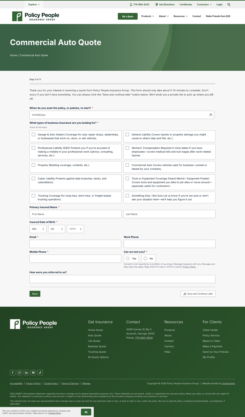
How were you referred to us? (48, 272)
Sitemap (86, 383)
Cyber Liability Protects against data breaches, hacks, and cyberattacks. (72, 180)
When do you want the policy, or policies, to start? (61, 108)
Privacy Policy (189, 267)
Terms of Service (70, 383)
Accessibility (16, 383)
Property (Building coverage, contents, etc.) (63, 165)
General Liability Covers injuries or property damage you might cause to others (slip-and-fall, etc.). (169, 136)
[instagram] (19, 372)
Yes (134, 258)
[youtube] (33, 372)
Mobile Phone (39, 251)
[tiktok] (40, 372)
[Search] (229, 4)
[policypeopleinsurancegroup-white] (33, 320)
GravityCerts (228, 383)
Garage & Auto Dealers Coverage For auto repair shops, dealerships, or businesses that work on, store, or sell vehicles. (78, 136)
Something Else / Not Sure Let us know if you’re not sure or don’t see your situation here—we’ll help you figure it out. (170, 197)
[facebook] (12, 372)
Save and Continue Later (200, 293)
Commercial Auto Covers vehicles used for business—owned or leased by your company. (169, 166)
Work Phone (131, 237)
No (151, 258)
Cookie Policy (51, 383)
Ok (86, 412)
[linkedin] (26, 372)
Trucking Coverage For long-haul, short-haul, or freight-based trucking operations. (74, 197)
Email (34, 237)
